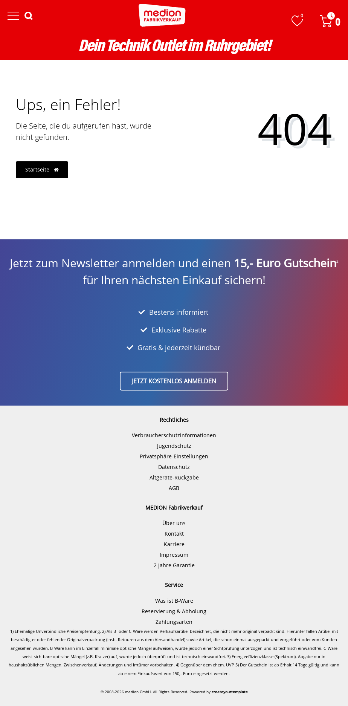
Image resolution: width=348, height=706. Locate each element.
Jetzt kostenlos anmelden (174, 381)
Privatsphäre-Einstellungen (174, 456)
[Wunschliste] (297, 20)
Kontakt (174, 533)
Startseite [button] (42, 169)
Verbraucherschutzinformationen (174, 435)
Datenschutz (174, 466)
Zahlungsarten (174, 621)
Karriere (174, 544)
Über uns (174, 523)
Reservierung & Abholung (174, 611)
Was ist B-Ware (174, 600)
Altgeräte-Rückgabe (174, 477)
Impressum (174, 554)
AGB (174, 488)
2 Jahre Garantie (174, 565)
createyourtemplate (230, 691)
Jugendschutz (174, 445)
